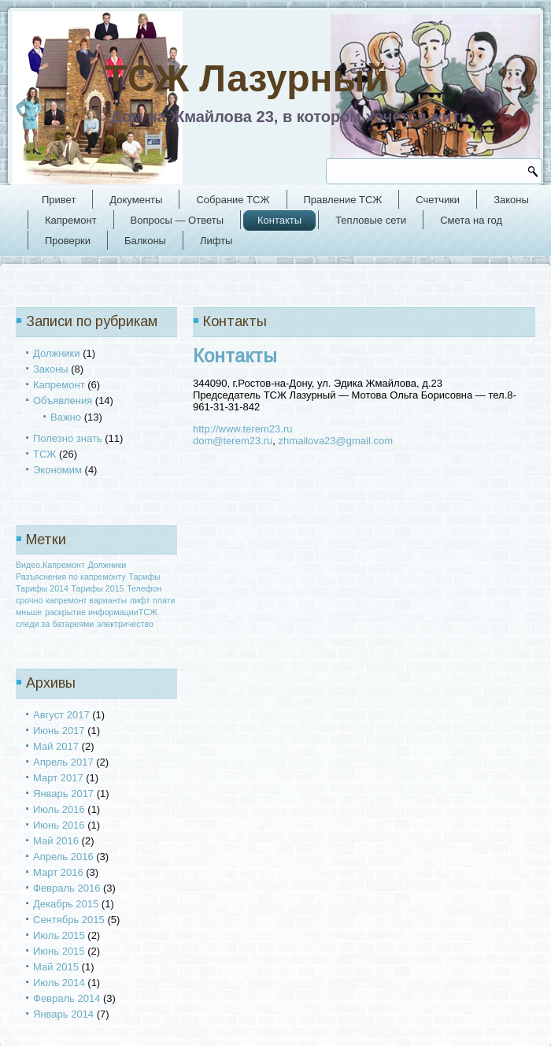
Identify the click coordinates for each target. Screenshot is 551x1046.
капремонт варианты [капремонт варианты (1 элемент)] (86, 600)
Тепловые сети (370, 220)
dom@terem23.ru (232, 441)
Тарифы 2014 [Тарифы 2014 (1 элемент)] (42, 588)
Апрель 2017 (63, 762)
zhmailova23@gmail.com (336, 441)
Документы (135, 200)
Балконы (145, 241)
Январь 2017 (63, 793)
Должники (56, 353)
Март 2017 (58, 778)
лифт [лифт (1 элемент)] (140, 600)
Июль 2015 (59, 935)
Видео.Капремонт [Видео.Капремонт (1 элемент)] (50, 564)
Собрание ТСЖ (232, 200)
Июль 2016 (59, 809)
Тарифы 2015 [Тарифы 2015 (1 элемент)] (98, 588)
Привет (59, 200)
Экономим (57, 470)
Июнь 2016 (59, 825)
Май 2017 (56, 746)
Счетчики (438, 200)
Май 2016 (56, 841)
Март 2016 (58, 872)
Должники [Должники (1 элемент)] (107, 564)
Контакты (279, 220)
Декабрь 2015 (65, 904)
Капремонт (71, 220)
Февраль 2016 (66, 888)
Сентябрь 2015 (69, 919)
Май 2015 (56, 967)
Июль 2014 (59, 983)
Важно (65, 417)
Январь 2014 (63, 1014)
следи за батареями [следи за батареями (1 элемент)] (55, 624)
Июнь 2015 (59, 951)
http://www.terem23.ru (242, 429)
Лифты (216, 241)
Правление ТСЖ (343, 200)
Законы (511, 200)
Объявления (62, 400)
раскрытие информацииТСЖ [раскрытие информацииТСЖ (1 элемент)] (101, 612)
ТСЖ (44, 454)
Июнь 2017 (59, 730)
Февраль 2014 (66, 998)
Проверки (68, 241)
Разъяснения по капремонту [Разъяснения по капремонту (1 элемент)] (71, 576)
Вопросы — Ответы (177, 220)
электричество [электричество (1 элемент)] (125, 624)
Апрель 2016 (63, 856)
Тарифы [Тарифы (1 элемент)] (145, 576)
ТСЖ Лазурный (246, 78)
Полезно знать (67, 438)
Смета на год (471, 220)
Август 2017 (61, 715)
